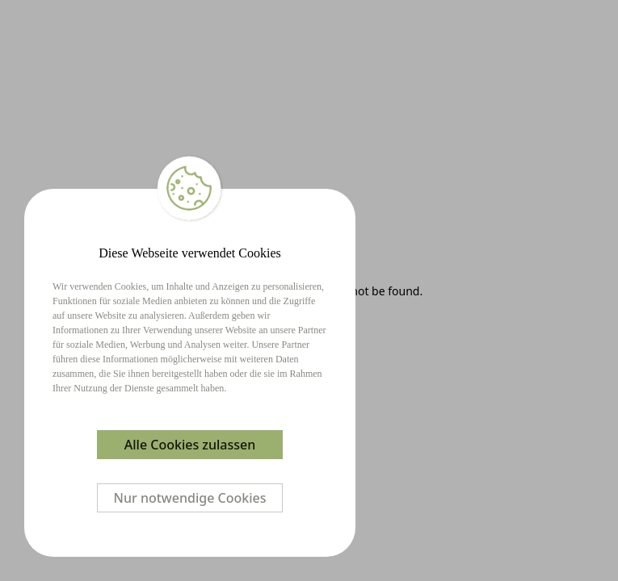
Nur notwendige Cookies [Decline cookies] (190, 498)
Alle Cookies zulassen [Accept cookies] (189, 445)
